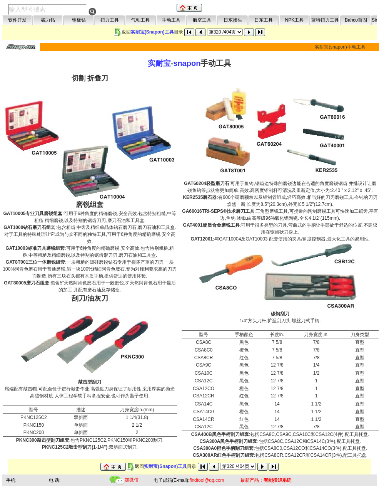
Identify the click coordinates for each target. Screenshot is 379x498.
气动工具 (140, 20)
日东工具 (263, 20)
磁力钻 (48, 20)
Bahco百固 (356, 20)
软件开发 (17, 20)
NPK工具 (294, 20)
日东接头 (233, 20)
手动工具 (171, 20)
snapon (186, 63)
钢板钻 (79, 20)
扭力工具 (109, 20)
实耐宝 (159, 63)
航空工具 (202, 20)
